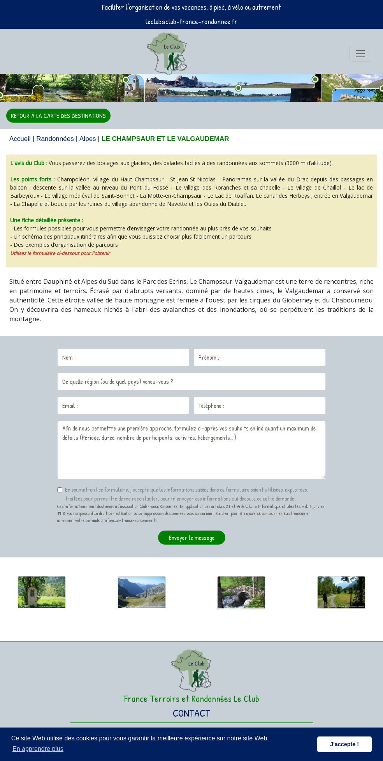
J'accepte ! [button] (344, 744)
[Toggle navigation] (360, 54)
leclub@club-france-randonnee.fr (191, 21)
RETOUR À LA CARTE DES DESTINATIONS (58, 115)
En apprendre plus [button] (37, 748)
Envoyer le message (191, 537)
